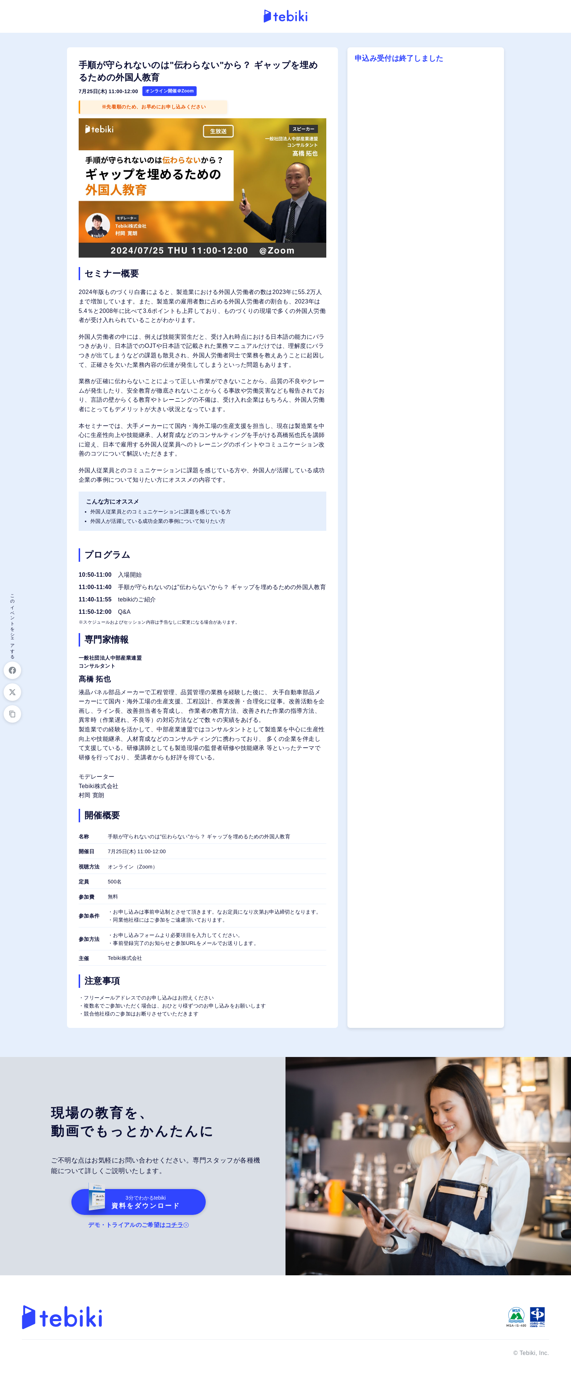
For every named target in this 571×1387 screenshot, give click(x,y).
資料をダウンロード (129, 1202)
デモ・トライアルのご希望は (136, 1225)
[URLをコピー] (12, 714)
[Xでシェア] (12, 692)
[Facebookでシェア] (12, 670)
